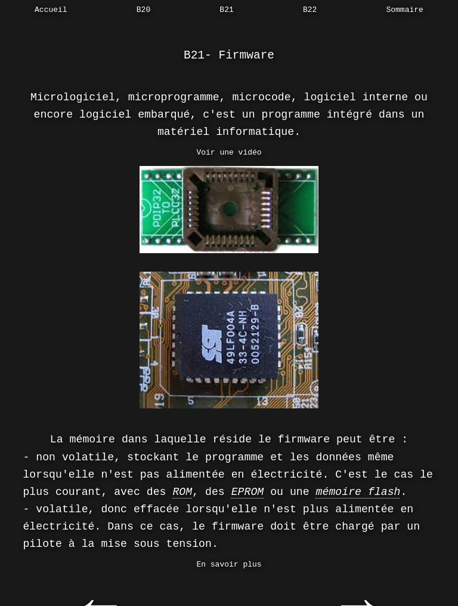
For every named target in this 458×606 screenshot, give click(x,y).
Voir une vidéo (228, 152)
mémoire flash (358, 492)
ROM (182, 492)
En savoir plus (228, 564)
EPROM (247, 492)
